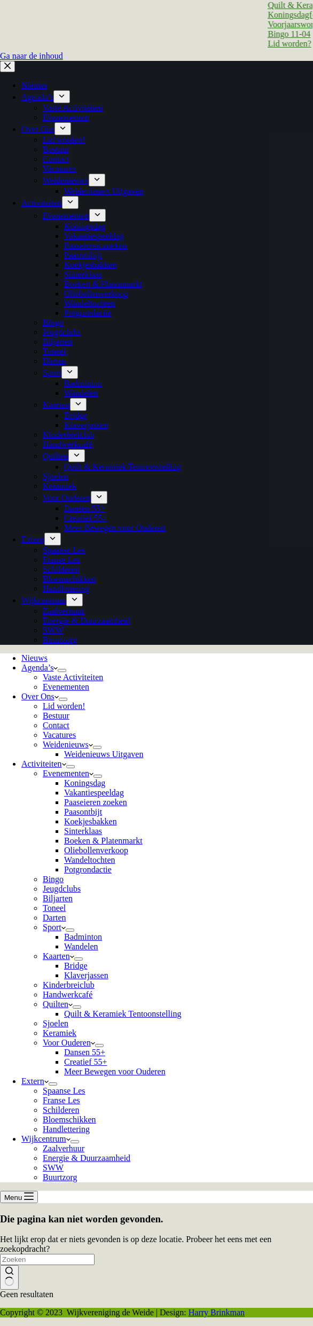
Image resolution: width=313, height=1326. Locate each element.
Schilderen (61, 1109)
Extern (35, 1081)
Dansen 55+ (84, 1052)
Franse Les (61, 1100)
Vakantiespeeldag (94, 792)
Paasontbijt (83, 811)
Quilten (58, 1004)
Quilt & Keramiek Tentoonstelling (122, 1013)
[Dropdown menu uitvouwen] (62, 670)
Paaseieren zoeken (95, 802)
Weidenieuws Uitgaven (103, 754)
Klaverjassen (86, 975)
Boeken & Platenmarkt (103, 840)
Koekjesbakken (90, 821)
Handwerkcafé (67, 994)
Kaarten (58, 956)
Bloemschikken (69, 1119)
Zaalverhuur (63, 1148)
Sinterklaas (83, 831)
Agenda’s (39, 667)
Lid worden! (64, 706)
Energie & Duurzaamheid (86, 1158)
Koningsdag (84, 782)
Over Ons (40, 696)
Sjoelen (55, 1023)
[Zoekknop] (9, 1277)
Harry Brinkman (217, 1312)
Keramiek (59, 1033)
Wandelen (81, 946)
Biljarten (58, 898)
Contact (56, 725)
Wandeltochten (89, 859)
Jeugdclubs (62, 888)
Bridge (76, 965)
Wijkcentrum (46, 1138)
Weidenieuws (68, 744)
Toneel (54, 907)
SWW (53, 1167)
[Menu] (19, 1197)
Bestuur (56, 715)
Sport (54, 927)
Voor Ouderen (69, 1042)
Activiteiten (43, 763)
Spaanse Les (64, 1090)
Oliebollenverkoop (96, 850)
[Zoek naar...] (47, 1259)
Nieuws (34, 657)
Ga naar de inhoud (31, 55)
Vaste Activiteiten (73, 677)
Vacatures (59, 734)
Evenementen (66, 686)
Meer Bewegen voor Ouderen (115, 1071)
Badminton (83, 936)
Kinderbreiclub (69, 984)
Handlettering (66, 1129)
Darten (54, 917)
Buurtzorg (60, 1177)
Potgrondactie (88, 869)
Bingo (53, 879)
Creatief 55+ (85, 1061)
